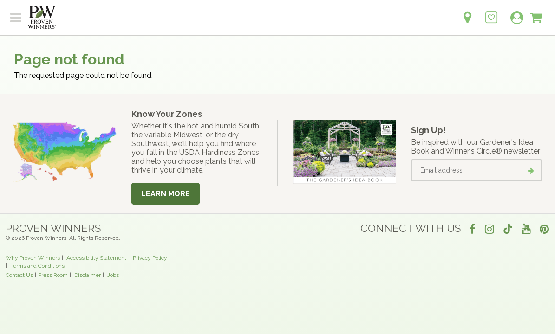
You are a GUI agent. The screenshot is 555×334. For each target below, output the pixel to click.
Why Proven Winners (33, 258)
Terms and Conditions (37, 266)
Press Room (53, 275)
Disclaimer (87, 275)
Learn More (165, 193)
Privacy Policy (150, 258)
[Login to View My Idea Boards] (491, 12)
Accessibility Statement (96, 258)
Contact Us (19, 275)
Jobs (113, 275)
